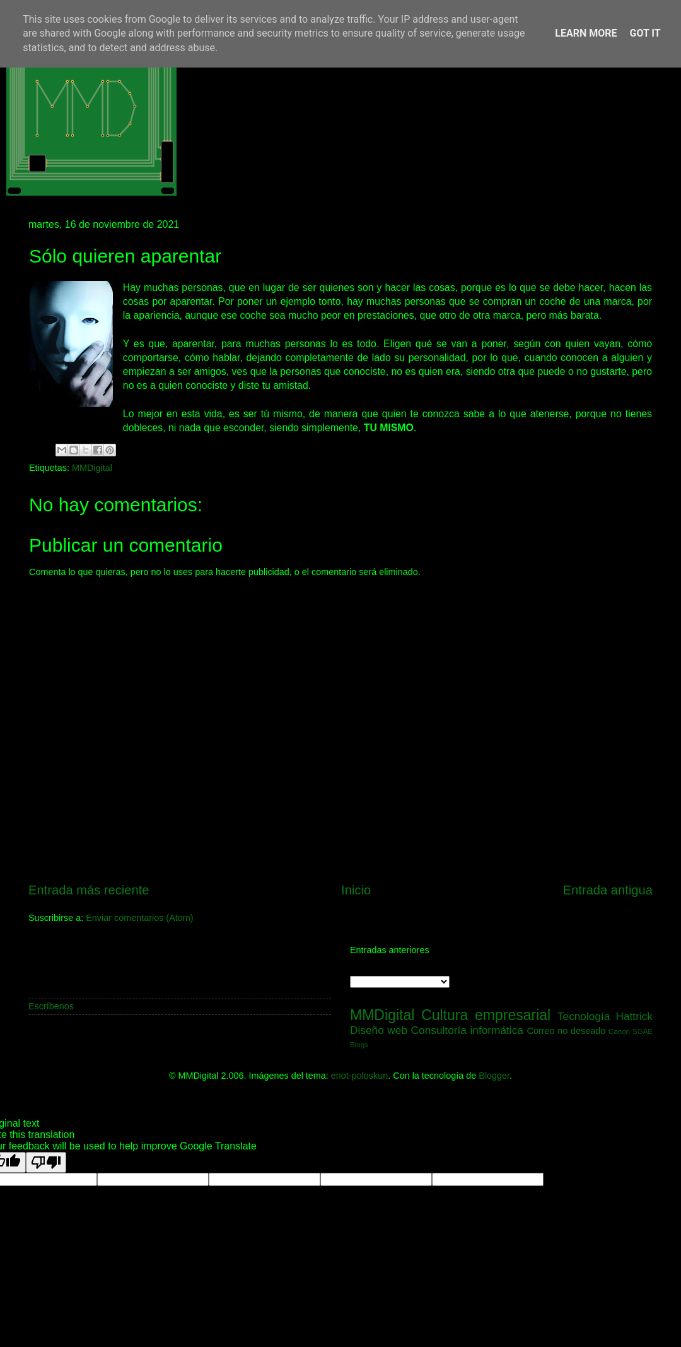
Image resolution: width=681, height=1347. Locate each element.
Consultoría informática (467, 1030)
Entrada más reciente (88, 890)
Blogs (359, 1044)
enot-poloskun (359, 1076)
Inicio (356, 890)
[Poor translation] (46, 1162)
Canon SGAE (630, 1031)
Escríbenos (51, 1006)
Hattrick (634, 1016)
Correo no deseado (566, 1031)
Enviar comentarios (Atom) (139, 918)
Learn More (586, 33)
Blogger (494, 1076)
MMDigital (92, 468)
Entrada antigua (608, 890)
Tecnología (583, 1016)
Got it (644, 33)
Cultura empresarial (485, 1015)
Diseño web (378, 1030)
